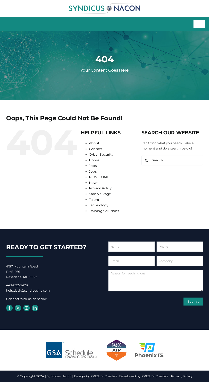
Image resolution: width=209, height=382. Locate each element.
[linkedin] (35, 308)
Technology (98, 205)
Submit (193, 301)
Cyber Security (101, 154)
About (94, 143)
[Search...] (172, 160)
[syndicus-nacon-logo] (104, 5)
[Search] (146, 160)
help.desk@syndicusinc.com (28, 290)
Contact (95, 149)
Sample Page (100, 194)
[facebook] (9, 308)
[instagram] (26, 308)
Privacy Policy (100, 188)
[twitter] (18, 308)
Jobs (93, 166)
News (93, 183)
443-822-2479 (17, 285)
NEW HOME (99, 177)
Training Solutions (104, 211)
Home (94, 160)
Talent (94, 200)
